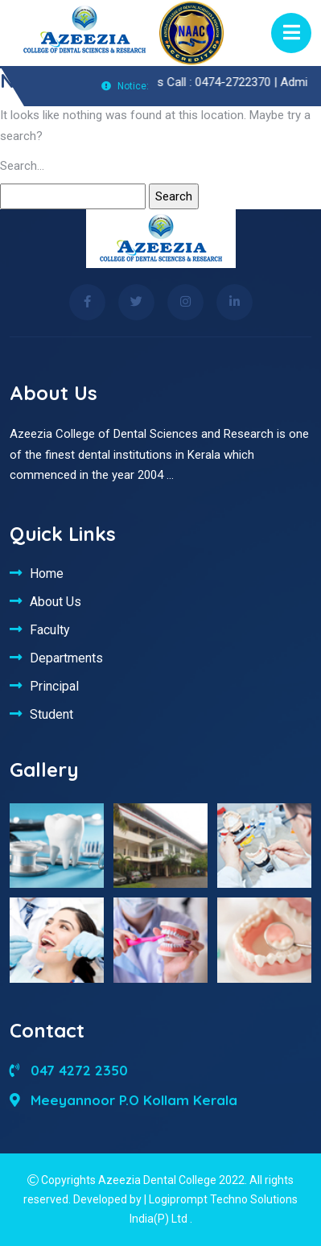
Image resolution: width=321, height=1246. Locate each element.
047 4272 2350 (69, 1070)
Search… (22, 166)
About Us (55, 601)
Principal (54, 686)
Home (47, 573)
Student (51, 714)
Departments (66, 657)
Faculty (50, 629)
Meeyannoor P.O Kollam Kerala (123, 1099)
